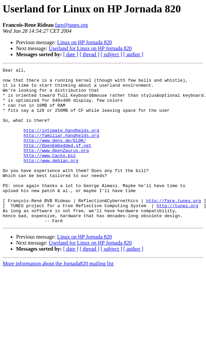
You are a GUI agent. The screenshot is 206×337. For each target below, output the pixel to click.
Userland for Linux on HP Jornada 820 (90, 48)
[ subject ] (111, 54)
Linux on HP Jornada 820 (84, 42)
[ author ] (133, 54)
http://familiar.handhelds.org (61, 149)
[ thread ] (89, 54)
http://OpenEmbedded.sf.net (57, 161)
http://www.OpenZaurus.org (56, 167)
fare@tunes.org (71, 25)
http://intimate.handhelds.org (61, 143)
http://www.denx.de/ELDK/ (54, 155)
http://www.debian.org (50, 179)
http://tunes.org (177, 234)
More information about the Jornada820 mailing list (58, 295)
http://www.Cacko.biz (49, 173)
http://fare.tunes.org (173, 228)
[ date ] (70, 54)
